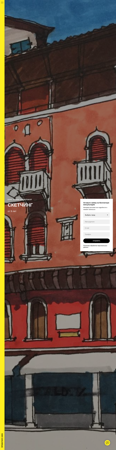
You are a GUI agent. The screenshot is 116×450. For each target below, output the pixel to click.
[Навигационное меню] (2, 3)
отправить (96, 241)
